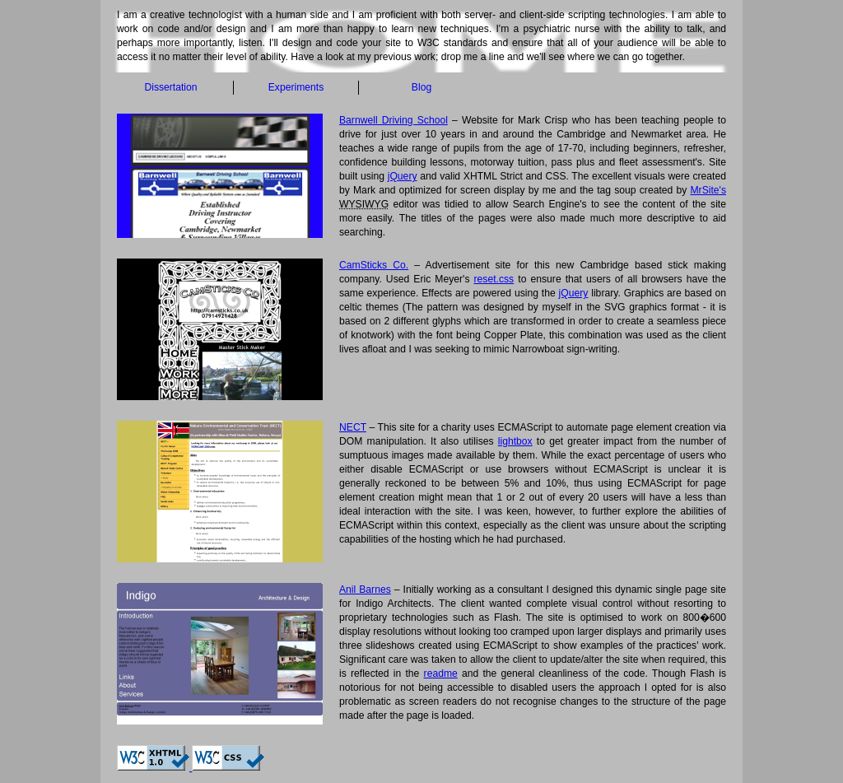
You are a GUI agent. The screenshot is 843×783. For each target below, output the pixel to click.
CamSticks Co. (373, 265)
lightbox (515, 441)
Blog (421, 87)
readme (441, 673)
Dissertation (170, 87)
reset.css (494, 279)
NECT (352, 427)
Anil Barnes (365, 589)
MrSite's (708, 190)
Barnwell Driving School (393, 120)
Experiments (296, 87)
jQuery (402, 176)
